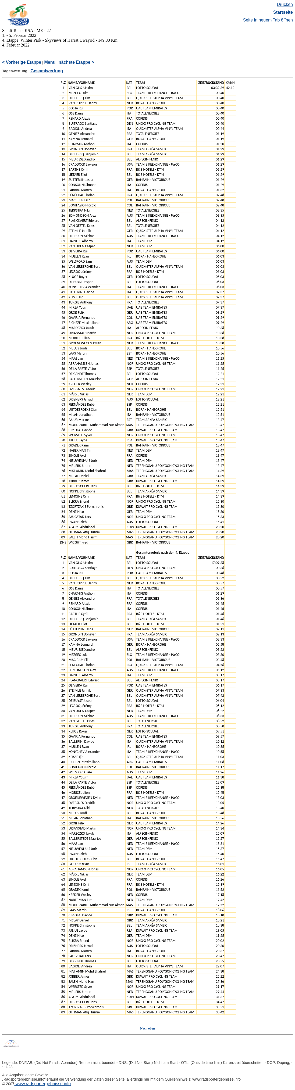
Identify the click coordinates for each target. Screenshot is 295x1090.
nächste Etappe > (76, 62)
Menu (50, 62)
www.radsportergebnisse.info (42, 1083)
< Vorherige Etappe (21, 62)
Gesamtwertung (46, 71)
